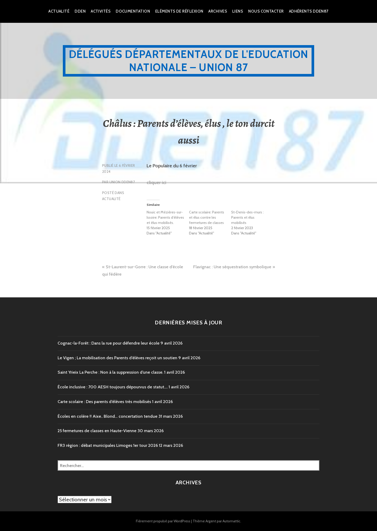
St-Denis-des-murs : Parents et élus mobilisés (247, 217)
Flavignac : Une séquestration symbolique (232, 266)
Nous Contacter (266, 11)
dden (80, 11)
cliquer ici (156, 182)
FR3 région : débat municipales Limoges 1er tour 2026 (108, 445)
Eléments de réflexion (179, 11)
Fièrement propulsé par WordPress (163, 521)
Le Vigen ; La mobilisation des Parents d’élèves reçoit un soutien (117, 357)
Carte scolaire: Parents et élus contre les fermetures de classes (206, 217)
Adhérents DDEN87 (309, 11)
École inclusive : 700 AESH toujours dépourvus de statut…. (113, 386)
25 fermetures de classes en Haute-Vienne (97, 430)
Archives (217, 11)
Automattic (231, 521)
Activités (100, 11)
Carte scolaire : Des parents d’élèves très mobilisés (104, 401)
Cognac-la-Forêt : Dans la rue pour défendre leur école (108, 343)
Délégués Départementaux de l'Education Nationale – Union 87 (188, 61)
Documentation (133, 11)
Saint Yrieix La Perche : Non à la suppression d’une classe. (110, 372)
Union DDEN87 (122, 182)
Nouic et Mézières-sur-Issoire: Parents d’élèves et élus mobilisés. (165, 217)
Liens (237, 11)
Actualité (58, 11)
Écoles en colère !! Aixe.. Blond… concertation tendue (107, 416)
